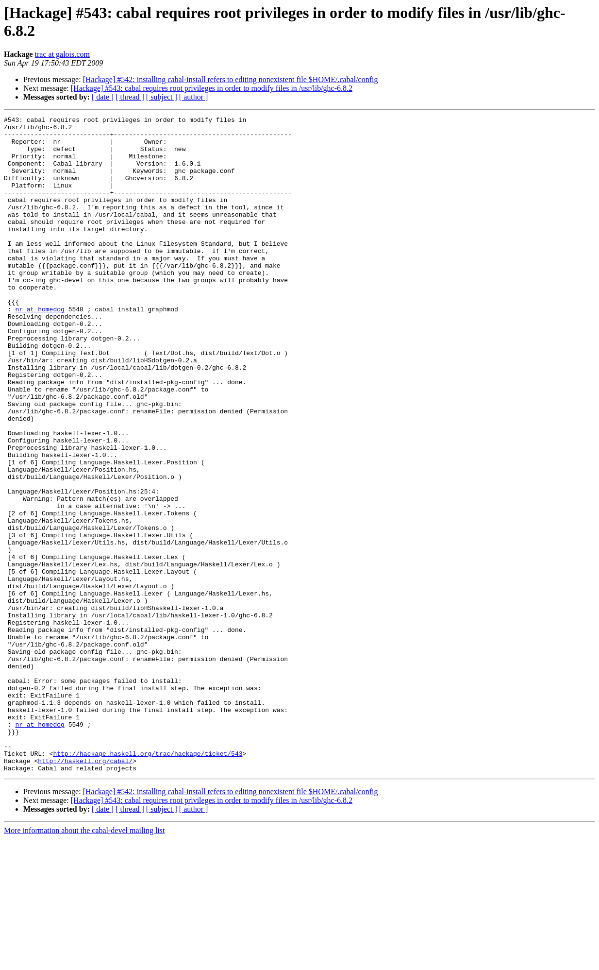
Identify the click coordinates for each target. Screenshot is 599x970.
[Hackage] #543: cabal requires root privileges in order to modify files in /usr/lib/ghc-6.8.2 (211, 88)
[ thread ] (130, 97)
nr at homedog (39, 348)
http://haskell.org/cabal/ (85, 890)
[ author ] (193, 97)
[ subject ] (161, 97)
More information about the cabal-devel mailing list (84, 961)
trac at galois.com (62, 54)
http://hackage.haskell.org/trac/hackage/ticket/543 (147, 881)
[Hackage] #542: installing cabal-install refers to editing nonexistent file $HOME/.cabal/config (230, 79)
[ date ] (103, 97)
